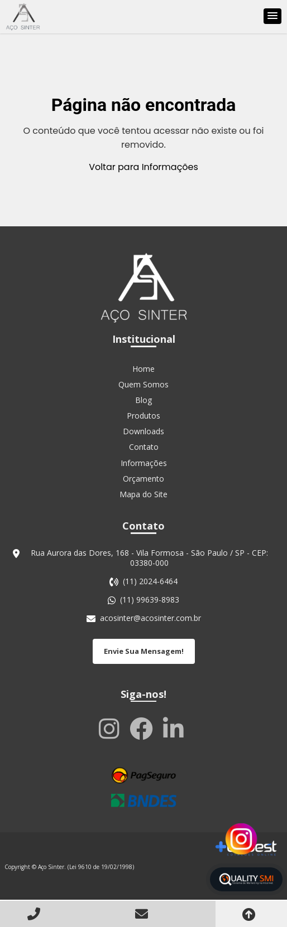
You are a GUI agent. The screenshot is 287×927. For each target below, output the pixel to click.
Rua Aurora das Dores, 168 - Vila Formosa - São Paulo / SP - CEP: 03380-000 (149, 558)
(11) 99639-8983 (149, 600)
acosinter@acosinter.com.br (150, 618)
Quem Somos (143, 384)
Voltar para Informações (143, 167)
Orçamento (143, 478)
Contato (144, 446)
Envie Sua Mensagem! (144, 651)
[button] (272, 16)
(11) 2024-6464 (150, 581)
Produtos (143, 415)
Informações (144, 463)
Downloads (143, 431)
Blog (143, 400)
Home (143, 368)
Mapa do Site (143, 494)
